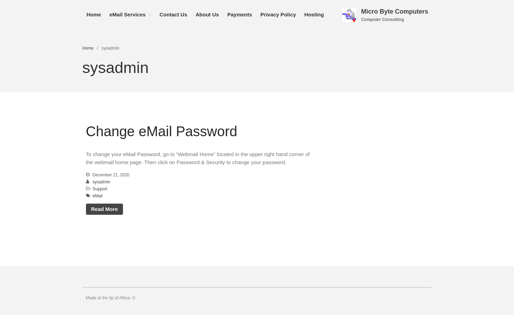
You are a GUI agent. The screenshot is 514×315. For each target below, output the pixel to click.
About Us (207, 14)
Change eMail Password (162, 131)
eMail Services (127, 14)
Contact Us (173, 14)
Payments (239, 14)
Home (94, 14)
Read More (104, 209)
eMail (98, 195)
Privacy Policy (278, 14)
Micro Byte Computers (394, 11)
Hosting (314, 14)
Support (100, 188)
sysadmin (101, 182)
